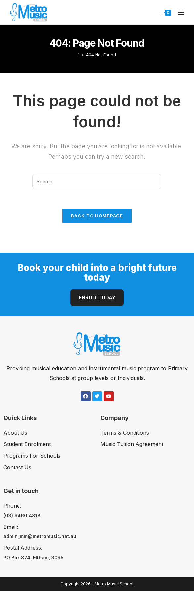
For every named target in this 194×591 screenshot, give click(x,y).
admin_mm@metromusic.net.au (39, 536)
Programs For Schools (31, 455)
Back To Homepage (97, 215)
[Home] (79, 54)
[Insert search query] (96, 181)
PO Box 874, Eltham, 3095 (33, 557)
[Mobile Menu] (178, 12)
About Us (15, 432)
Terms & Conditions (124, 432)
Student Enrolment (27, 444)
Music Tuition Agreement (131, 444)
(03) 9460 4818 (22, 515)
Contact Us (17, 467)
